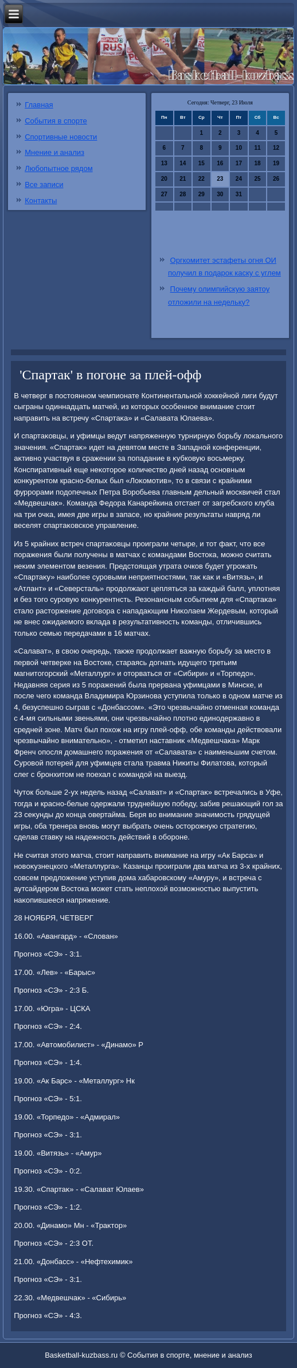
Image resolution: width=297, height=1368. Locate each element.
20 (164, 179)
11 (257, 148)
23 (220, 179)
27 (164, 194)
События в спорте (56, 120)
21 (182, 179)
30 (220, 194)
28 (182, 194)
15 (201, 163)
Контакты (41, 200)
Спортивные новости (61, 137)
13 (164, 163)
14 (182, 163)
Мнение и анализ (54, 152)
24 (239, 179)
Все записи (44, 184)
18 (257, 163)
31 (239, 194)
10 (239, 148)
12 (276, 148)
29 (201, 194)
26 (276, 179)
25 (257, 179)
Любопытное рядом (58, 168)
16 (220, 163)
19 (276, 163)
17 (239, 163)
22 (201, 179)
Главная (39, 104)
